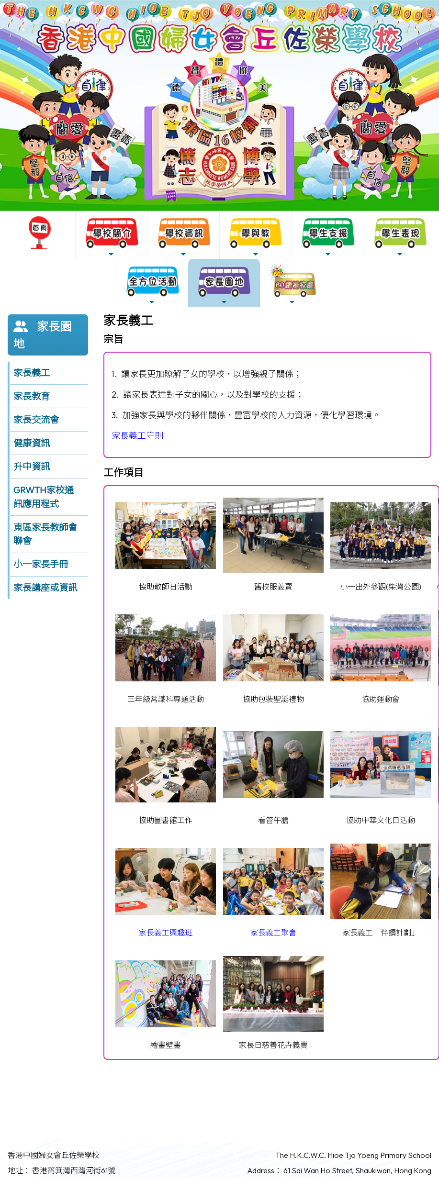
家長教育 (31, 396)
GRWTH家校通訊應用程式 (43, 497)
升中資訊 (31, 466)
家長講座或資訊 (45, 587)
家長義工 (31, 372)
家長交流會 (36, 419)
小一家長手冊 (40, 564)
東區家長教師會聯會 (45, 534)
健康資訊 (31, 443)
